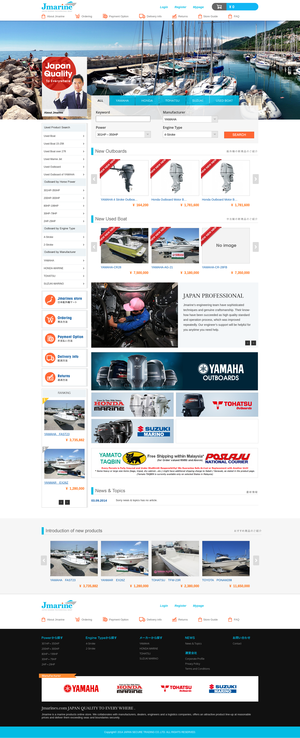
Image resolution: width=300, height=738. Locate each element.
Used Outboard (52, 166)
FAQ (236, 16)
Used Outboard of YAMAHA (59, 174)
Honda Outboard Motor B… (169, 199)
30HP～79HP (49, 659)
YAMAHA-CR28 (111, 267)
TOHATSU (49, 276)
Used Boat (49, 136)
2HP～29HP (48, 664)
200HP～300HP (50, 649)
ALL (100, 100)
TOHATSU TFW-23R (166, 580)
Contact (237, 643)
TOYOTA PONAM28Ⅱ (217, 580)
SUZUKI (197, 100)
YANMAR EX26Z (56, 482)
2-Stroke (48, 244)
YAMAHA (49, 260)
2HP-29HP (50, 221)
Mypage (198, 7)
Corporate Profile (194, 659)
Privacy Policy (192, 664)
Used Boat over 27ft (55, 151)
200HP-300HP (52, 198)
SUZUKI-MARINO (54, 283)
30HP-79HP (50, 213)
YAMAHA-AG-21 (162, 267)
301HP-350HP (52, 190)
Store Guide (210, 16)
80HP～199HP (50, 654)
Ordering (86, 16)
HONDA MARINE (149, 648)
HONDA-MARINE (53, 268)
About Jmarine (56, 16)
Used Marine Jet (53, 159)
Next (67, 502)
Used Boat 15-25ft (54, 143)
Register (180, 7)
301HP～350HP (50, 643)
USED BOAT (224, 100)
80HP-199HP (51, 205)
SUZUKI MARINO (149, 658)
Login (164, 7)
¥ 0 (231, 7)
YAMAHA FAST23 (57, 434)
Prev (61, 502)
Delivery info (154, 16)
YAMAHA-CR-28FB (214, 267)
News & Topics (193, 643)
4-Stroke (48, 237)
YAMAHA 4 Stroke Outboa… (119, 199)
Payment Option (119, 16)
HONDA (147, 100)
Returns (183, 16)
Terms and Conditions (197, 669)
